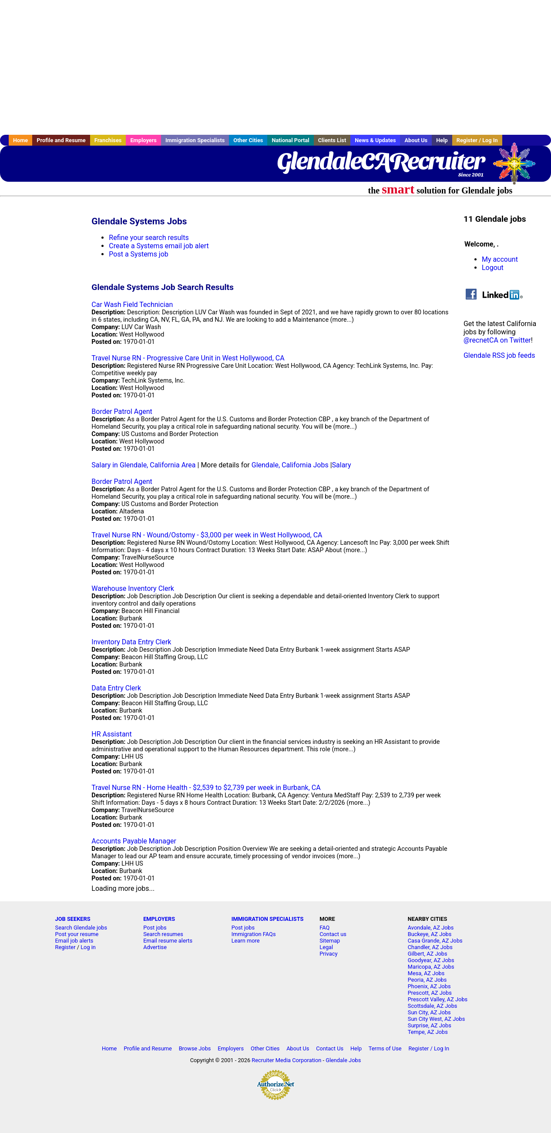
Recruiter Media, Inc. (518, 168)
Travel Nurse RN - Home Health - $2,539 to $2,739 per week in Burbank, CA (205, 787)
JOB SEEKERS (73, 919)
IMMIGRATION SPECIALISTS (268, 919)
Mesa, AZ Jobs (426, 973)
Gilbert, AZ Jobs (427, 953)
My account (500, 259)
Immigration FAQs (254, 934)
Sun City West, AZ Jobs (436, 1019)
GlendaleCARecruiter (380, 161)
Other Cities (248, 140)
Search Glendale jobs (81, 927)
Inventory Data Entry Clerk (131, 642)
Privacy (328, 953)
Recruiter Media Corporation (286, 1060)
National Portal (290, 140)
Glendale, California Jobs (290, 465)
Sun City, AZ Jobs (429, 1012)
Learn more (246, 940)
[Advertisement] (275, 67)
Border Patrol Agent (121, 411)
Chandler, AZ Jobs (430, 947)
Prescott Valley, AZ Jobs (437, 999)
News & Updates (375, 140)
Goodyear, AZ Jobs (431, 960)
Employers (143, 140)
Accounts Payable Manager (133, 841)
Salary (341, 465)
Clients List (332, 140)
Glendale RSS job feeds (499, 355)
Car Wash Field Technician (132, 304)
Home (20, 140)
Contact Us (329, 1048)
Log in (88, 947)
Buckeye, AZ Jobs (430, 934)
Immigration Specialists (195, 140)
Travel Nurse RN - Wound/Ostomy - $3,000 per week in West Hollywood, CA (206, 535)
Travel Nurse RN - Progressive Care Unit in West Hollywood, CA (187, 358)
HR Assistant (111, 734)
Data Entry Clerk (116, 688)
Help (442, 140)
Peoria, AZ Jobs (427, 979)
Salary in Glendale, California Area (143, 465)
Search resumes (163, 934)
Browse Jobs (195, 1048)
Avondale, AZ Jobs (431, 927)
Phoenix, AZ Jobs (429, 986)
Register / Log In (477, 140)
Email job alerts (74, 940)
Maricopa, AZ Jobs (431, 966)
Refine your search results (148, 237)
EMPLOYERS (159, 919)
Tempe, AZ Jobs (428, 1032)
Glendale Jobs (343, 1060)
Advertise (155, 947)
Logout (493, 267)
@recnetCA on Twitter (497, 340)
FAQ (324, 927)
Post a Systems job (138, 254)
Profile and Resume (61, 140)
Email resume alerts (167, 940)
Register (65, 947)
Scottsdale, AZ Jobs (432, 1006)
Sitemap (329, 940)
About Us (415, 140)
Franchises (108, 140)
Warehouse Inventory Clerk (132, 588)
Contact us (332, 934)
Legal (326, 947)
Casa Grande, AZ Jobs (435, 940)
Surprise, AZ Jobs (429, 1025)
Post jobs (154, 927)
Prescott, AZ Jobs (430, 993)
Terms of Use (385, 1048)
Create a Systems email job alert (159, 246)
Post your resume (77, 934)
